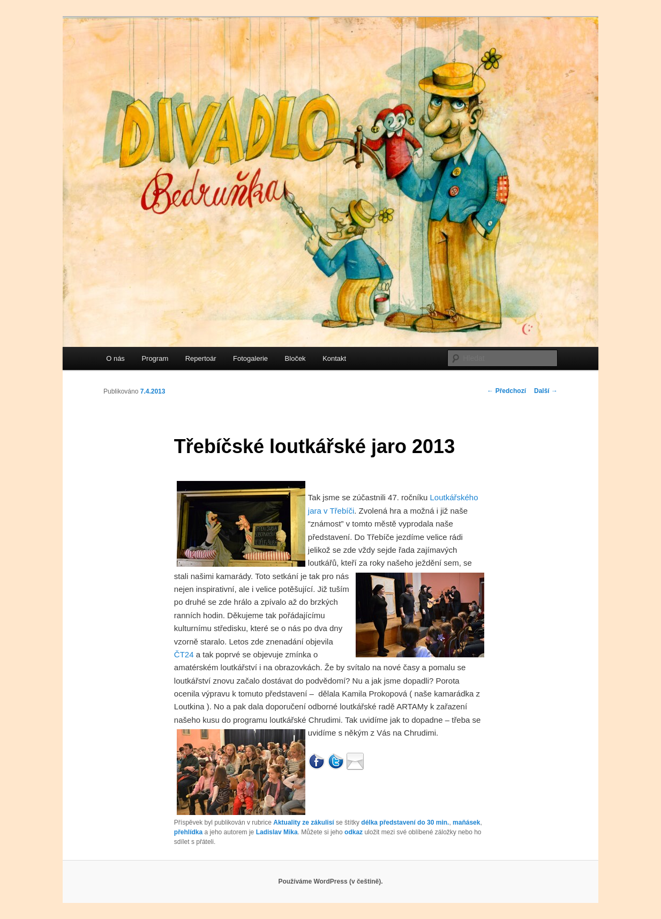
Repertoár (200, 358)
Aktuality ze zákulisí (303, 822)
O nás (115, 358)
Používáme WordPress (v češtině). (330, 881)
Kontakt (334, 358)
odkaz (353, 832)
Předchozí (506, 391)
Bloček (295, 358)
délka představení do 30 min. (405, 822)
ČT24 (184, 654)
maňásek (466, 822)
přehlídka (188, 832)
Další (546, 391)
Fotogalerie (250, 358)
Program (154, 358)
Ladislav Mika (277, 832)
